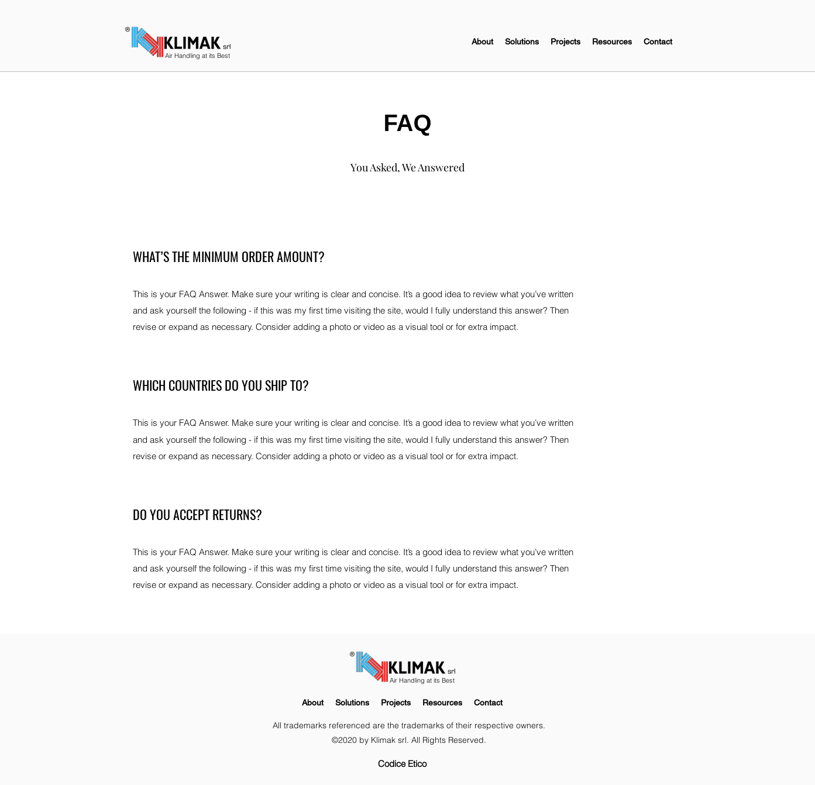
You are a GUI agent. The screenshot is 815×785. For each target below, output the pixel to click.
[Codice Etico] (402, 764)
